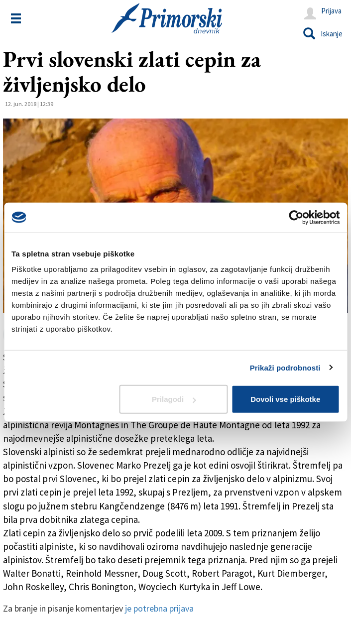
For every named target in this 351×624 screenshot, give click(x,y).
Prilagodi (174, 399)
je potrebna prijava (159, 608)
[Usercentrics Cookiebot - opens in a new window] (296, 217)
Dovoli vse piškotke (285, 399)
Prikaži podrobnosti (285, 367)
